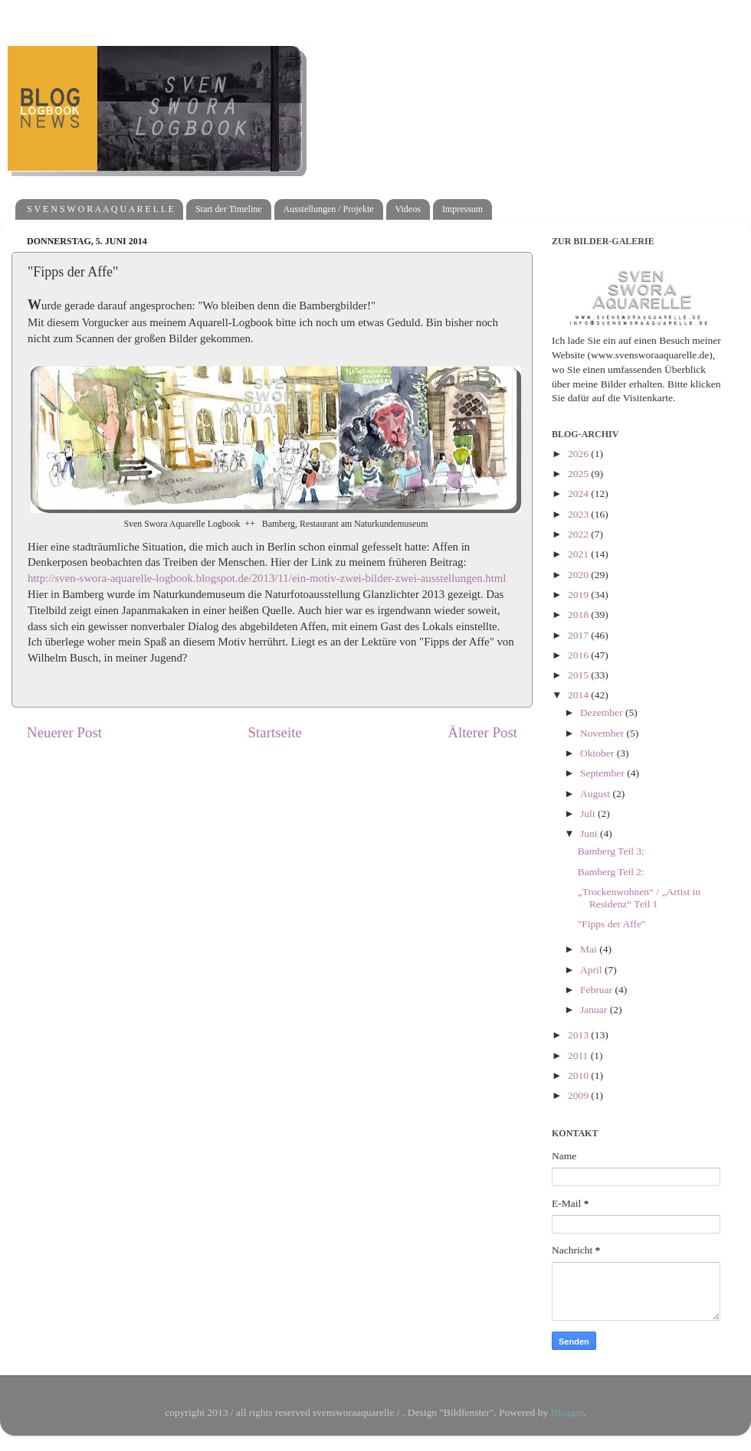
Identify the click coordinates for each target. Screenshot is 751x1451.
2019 (579, 594)
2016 (579, 655)
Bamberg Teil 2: (611, 871)
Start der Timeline (228, 209)
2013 (579, 1035)
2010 (579, 1075)
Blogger (567, 1412)
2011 (579, 1055)
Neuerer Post (64, 732)
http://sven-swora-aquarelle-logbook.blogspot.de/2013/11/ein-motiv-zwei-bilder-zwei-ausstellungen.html (267, 578)
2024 (579, 493)
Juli (589, 813)
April (592, 970)
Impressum (462, 209)
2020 (579, 574)
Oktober (598, 753)
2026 (579, 453)
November (603, 733)
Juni (590, 833)
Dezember (602, 712)
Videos (408, 209)
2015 (579, 675)
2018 (579, 614)
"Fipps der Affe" (612, 924)
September (603, 773)
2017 (579, 635)
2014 (579, 695)
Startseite (275, 732)
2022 (579, 534)
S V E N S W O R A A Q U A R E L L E (100, 209)
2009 (579, 1095)
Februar (597, 989)
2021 (579, 554)
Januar (595, 1009)
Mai (589, 949)
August (596, 793)
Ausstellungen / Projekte (329, 209)
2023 (579, 514)
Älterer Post (482, 732)
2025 (579, 473)
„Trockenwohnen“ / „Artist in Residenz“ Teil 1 (639, 898)
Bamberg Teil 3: (611, 851)
